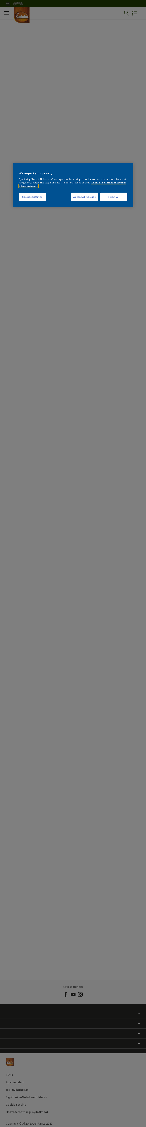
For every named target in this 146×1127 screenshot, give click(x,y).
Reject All (113, 196)
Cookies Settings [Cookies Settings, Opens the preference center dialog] (32, 196)
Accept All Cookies (84, 196)
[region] (73, 185)
